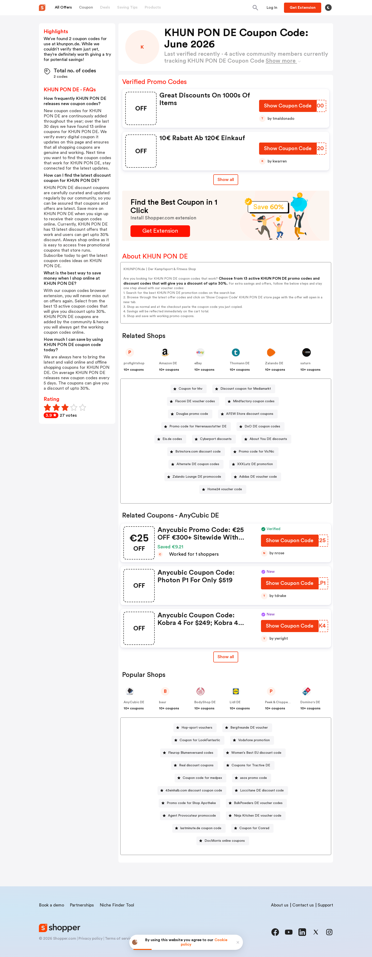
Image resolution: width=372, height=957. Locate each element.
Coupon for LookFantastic (200, 740)
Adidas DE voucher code (258, 476)
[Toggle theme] (328, 7)
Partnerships (82, 905)
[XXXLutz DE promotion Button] (253, 464)
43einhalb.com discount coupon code (194, 790)
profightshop (134, 363)
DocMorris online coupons (225, 840)
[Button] (272, 7)
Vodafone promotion (254, 740)
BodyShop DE (205, 702)
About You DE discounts (268, 439)
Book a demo (51, 905)
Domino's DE (310, 702)
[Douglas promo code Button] (190, 414)
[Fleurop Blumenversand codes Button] (189, 753)
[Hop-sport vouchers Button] (195, 727)
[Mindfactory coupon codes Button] (252, 401)
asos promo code (253, 778)
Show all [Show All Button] (226, 179)
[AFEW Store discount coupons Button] (248, 414)
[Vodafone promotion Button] (252, 740)
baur (162, 702)
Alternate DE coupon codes (198, 464)
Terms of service (119, 938)
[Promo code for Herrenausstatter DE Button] (196, 426)
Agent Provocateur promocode (192, 815)
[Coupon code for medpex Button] (200, 778)
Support (325, 905)
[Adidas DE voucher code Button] (256, 476)
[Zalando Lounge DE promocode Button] (194, 476)
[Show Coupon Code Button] (288, 107)
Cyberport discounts (216, 439)
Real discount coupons (196, 765)
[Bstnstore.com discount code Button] (196, 451)
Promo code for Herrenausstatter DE (198, 426)
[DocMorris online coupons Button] (222, 841)
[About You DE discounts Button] (266, 439)
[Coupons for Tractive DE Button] (248, 765)
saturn (305, 363)
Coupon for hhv (190, 388)
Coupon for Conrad (254, 828)
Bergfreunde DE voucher (249, 727)
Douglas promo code (192, 414)
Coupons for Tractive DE (251, 765)
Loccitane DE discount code (262, 790)
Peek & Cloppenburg (281, 702)
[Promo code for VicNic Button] (255, 451)
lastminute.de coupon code (200, 828)
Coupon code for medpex (202, 778)
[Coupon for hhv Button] (189, 388)
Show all (226, 657)
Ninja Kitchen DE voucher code (257, 815)
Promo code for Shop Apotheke (191, 803)
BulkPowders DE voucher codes (258, 803)
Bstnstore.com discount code (198, 451)
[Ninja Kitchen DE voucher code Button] (256, 815)
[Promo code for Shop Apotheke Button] (189, 803)
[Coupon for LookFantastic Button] (198, 740)
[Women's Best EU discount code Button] (254, 753)
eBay (198, 363)
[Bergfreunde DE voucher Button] (247, 727)
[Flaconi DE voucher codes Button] (193, 401)
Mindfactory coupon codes (253, 401)
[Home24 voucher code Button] (222, 489)
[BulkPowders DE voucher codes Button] (256, 803)
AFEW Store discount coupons (249, 414)
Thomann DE (240, 363)
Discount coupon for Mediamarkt (245, 388)
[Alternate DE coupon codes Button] (195, 464)
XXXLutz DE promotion (255, 464)
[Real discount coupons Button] (194, 765)
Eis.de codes (172, 439)
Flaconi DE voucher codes (195, 401)
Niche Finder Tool (117, 905)
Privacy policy (90, 938)
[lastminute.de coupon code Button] (199, 828)
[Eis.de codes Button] (170, 439)
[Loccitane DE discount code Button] (260, 790)
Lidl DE (235, 702)
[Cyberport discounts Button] (214, 439)
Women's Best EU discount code (256, 752)
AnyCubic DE (134, 702)
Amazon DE (168, 363)
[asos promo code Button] (251, 778)
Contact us (303, 905)
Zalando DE (274, 363)
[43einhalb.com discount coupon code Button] (192, 790)
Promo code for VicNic (256, 451)
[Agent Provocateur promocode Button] (190, 815)
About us (279, 905)
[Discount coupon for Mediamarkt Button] (243, 388)
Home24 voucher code (224, 489)
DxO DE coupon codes (262, 426)
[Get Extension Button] (160, 231)
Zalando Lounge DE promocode (196, 476)
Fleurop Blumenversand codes (190, 752)
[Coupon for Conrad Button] (252, 828)
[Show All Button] (225, 657)
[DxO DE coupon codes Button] (260, 426)
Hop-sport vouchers (196, 727)
